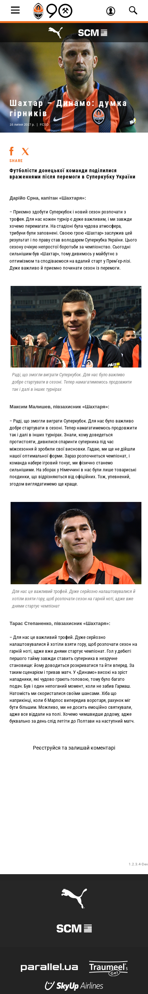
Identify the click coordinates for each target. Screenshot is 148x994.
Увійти (113, 12)
